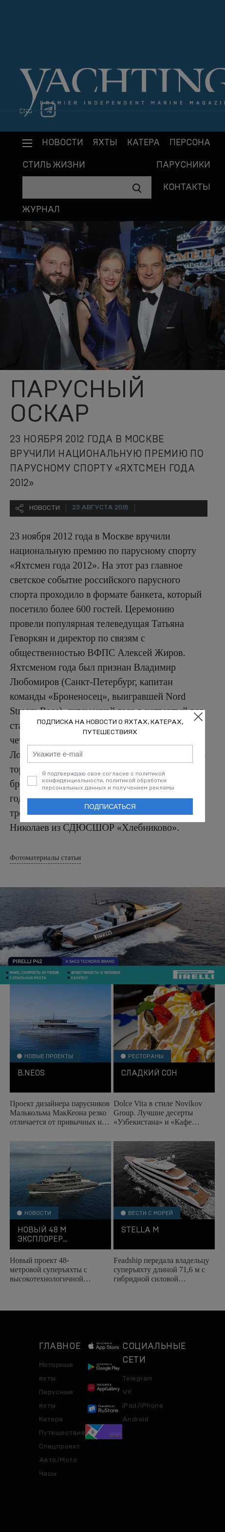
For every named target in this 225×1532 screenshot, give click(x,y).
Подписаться (110, 806)
